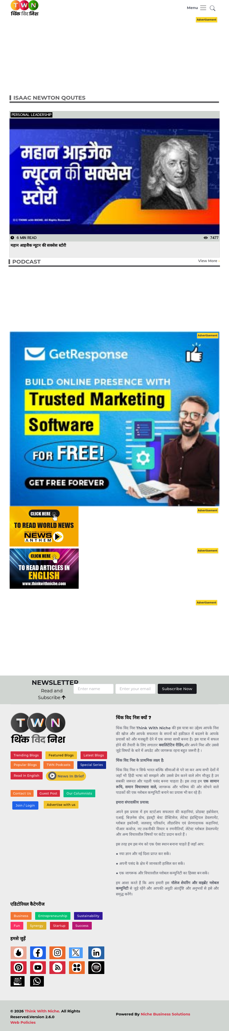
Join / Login (25, 805)
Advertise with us (61, 805)
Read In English (26, 775)
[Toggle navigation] (197, 8)
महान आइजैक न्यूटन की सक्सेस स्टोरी (38, 245)
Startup (59, 926)
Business (21, 916)
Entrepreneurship (52, 916)
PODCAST (26, 261)
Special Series (91, 765)
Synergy (36, 926)
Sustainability (88, 916)
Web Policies (23, 1022)
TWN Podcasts (58, 765)
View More (207, 261)
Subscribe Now (177, 688)
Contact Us (22, 793)
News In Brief (66, 776)
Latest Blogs (94, 755)
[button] (212, 9)
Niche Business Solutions (165, 1014)
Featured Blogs (61, 755)
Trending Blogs (26, 755)
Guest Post (48, 793)
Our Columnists (79, 793)
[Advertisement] (119, 51)
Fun (17, 926)
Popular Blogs (25, 765)
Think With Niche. (42, 1011)
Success (82, 926)
